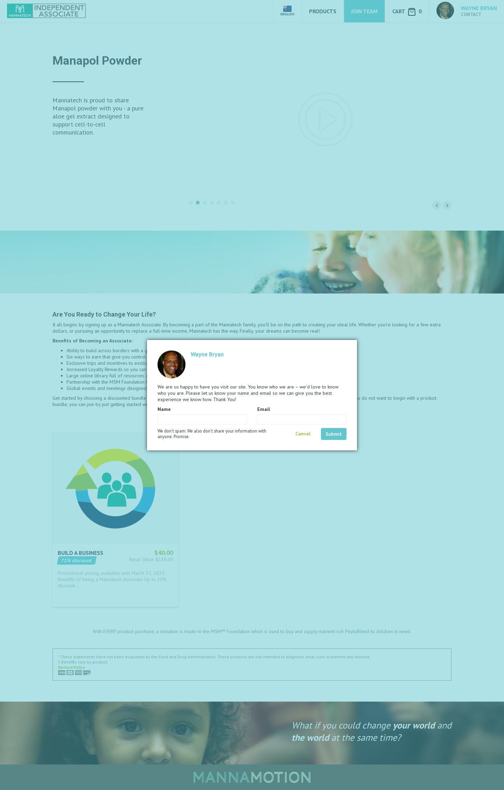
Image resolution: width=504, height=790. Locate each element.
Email (263, 409)
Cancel (302, 433)
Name (164, 409)
